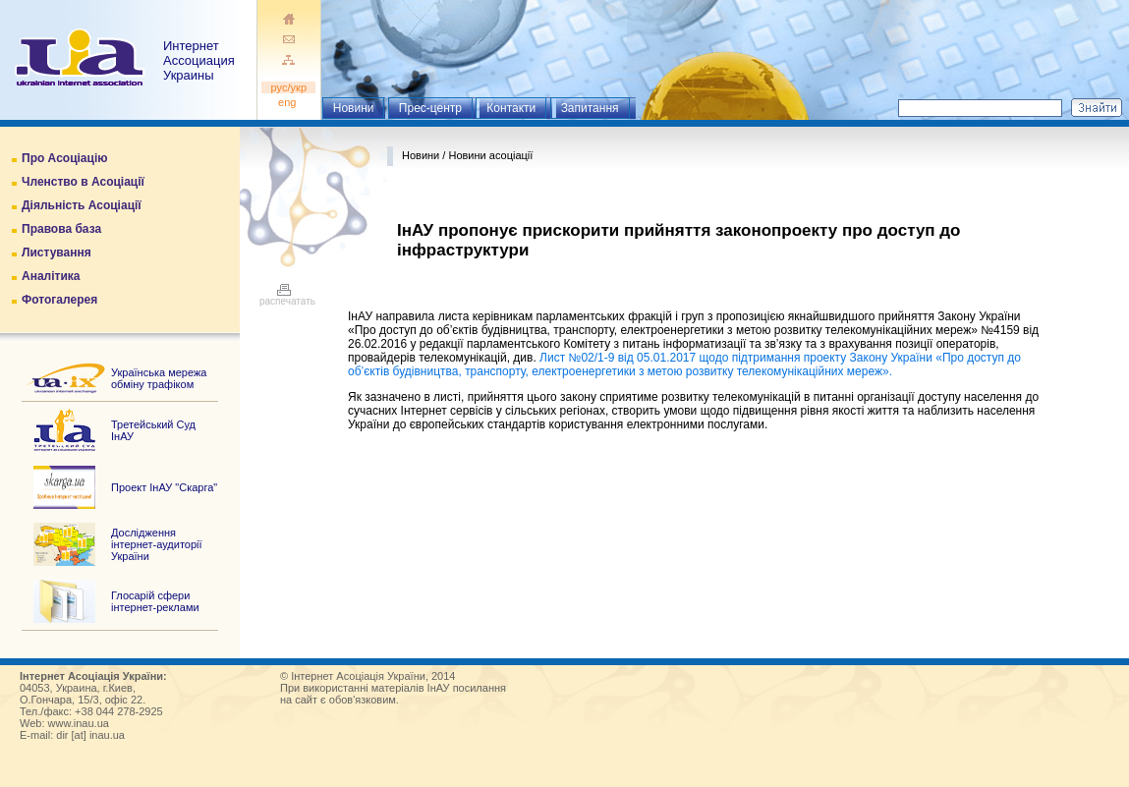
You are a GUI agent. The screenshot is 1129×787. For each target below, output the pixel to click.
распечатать (287, 297)
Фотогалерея (59, 300)
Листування (56, 252)
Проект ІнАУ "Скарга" (164, 487)
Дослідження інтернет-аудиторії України (156, 544)
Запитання (590, 108)
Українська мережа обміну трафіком (158, 378)
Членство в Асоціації (83, 182)
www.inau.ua (78, 723)
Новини (353, 108)
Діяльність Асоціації (81, 205)
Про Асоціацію (64, 158)
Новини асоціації (490, 155)
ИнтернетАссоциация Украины (199, 60)
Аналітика (51, 276)
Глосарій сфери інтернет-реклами (155, 601)
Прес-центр (430, 108)
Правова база (61, 229)
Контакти (511, 108)
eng (288, 102)
